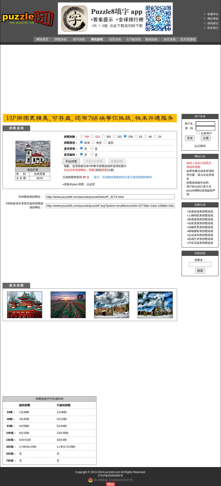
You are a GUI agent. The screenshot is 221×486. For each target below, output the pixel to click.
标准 (87, 142)
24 (159, 136)
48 (150, 136)
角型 (99, 142)
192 (119, 136)
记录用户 (206, 133)
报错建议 (212, 23)
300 (108, 136)
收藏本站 (212, 14)
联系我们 (212, 28)
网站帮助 (212, 18)
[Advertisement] (110, 78)
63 (140, 136)
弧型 (110, 142)
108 (130, 136)
